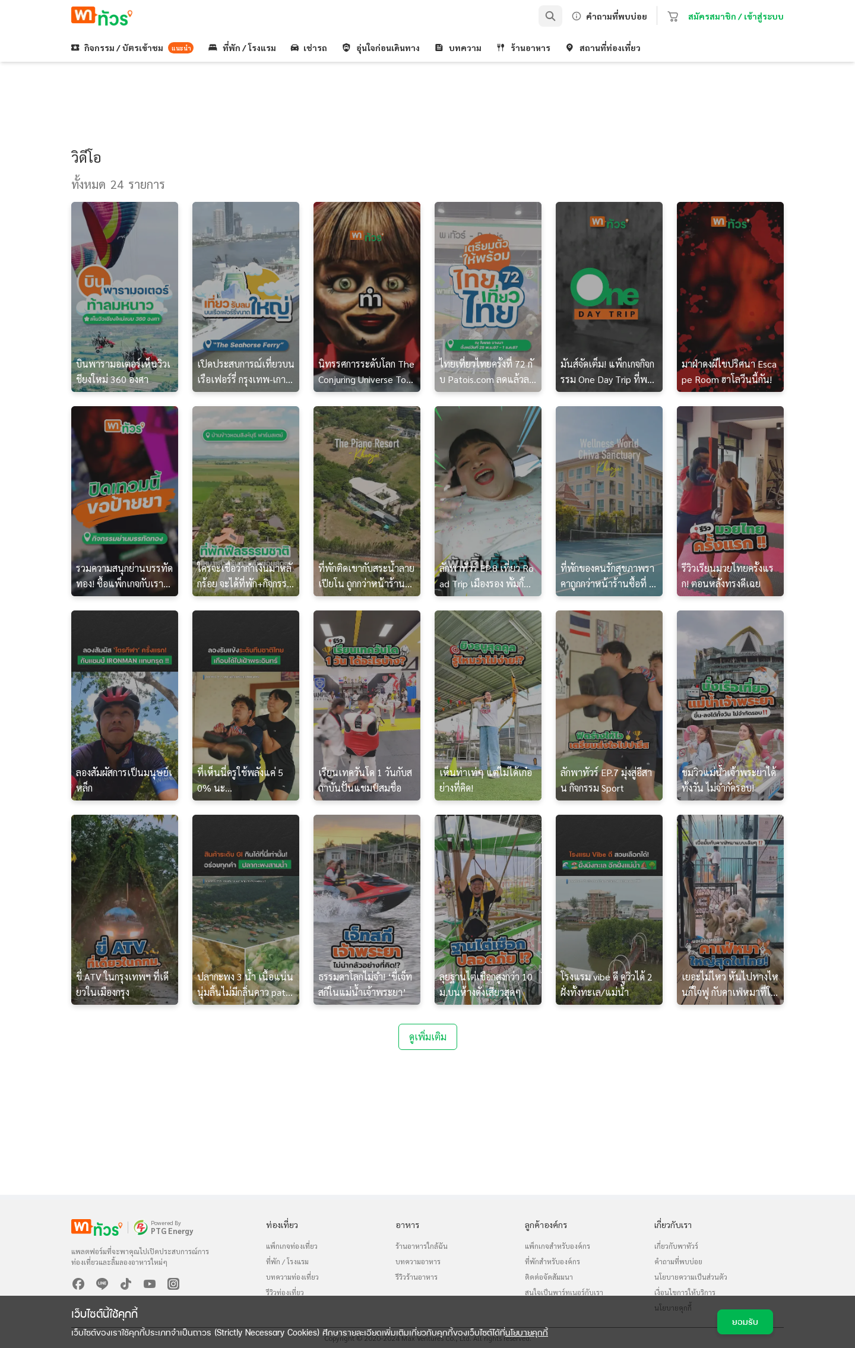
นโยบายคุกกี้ (526, 1332)
